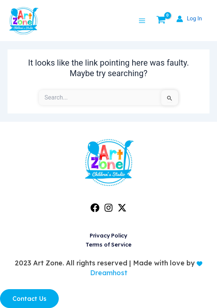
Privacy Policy (108, 235)
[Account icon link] (189, 19)
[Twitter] (122, 207)
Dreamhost (108, 272)
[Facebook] (94, 207)
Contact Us (29, 298)
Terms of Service (108, 244)
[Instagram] (108, 207)
